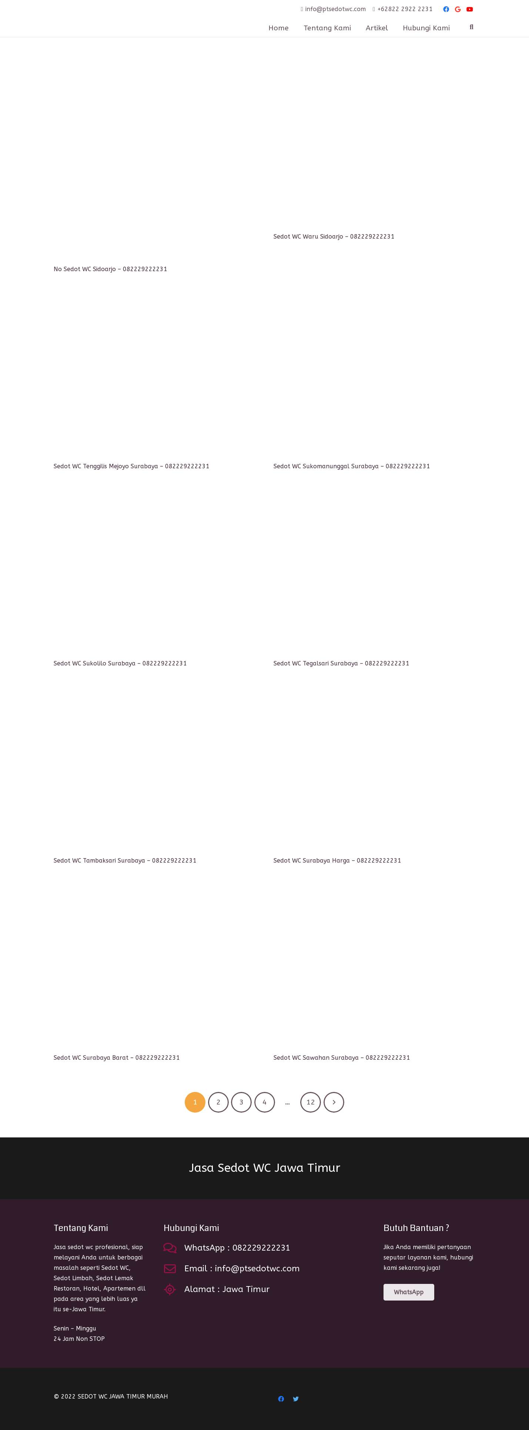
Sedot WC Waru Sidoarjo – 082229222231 (334, 236)
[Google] (458, 9)
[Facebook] (446, 9)
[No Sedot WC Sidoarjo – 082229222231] (155, 162)
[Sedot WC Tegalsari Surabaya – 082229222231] (375, 572)
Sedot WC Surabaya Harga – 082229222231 (337, 860)
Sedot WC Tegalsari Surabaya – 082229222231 (341, 663)
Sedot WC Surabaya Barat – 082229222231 (117, 1057)
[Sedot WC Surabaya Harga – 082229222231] (375, 769)
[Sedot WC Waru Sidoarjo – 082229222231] (375, 145)
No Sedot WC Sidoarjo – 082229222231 (110, 269)
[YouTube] (470, 9)
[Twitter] (295, 1399)
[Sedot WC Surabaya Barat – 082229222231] (155, 966)
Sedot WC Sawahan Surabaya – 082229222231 (342, 1057)
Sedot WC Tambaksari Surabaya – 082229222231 (125, 860)
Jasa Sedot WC (264, 1168)
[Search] (471, 27)
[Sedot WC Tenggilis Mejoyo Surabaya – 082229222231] (155, 375)
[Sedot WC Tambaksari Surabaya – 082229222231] (155, 769)
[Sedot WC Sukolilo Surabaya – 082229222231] (155, 572)
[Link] (116, 18)
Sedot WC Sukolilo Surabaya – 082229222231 (120, 663)
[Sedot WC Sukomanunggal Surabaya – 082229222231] (375, 375)
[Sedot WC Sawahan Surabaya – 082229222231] (375, 966)
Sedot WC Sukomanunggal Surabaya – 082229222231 (352, 466)
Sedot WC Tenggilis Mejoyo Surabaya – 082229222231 (132, 466)
